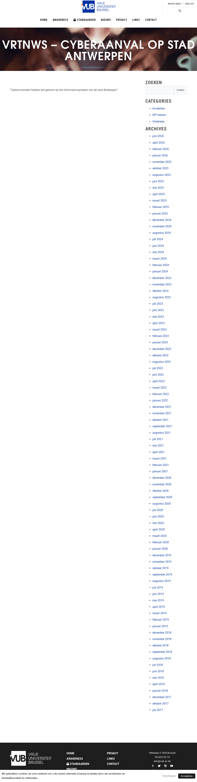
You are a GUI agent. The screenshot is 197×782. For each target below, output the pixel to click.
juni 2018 (158, 671)
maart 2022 (159, 387)
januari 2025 (160, 213)
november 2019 (161, 561)
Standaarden (84, 20)
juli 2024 (157, 239)
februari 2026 (160, 149)
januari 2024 (160, 271)
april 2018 (158, 684)
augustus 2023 (161, 297)
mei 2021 (158, 445)
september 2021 (162, 426)
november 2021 (161, 413)
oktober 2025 (160, 168)
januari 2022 (160, 400)
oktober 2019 (160, 568)
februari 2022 (160, 394)
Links (136, 20)
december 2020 (161, 477)
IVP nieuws (159, 115)
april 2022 (158, 381)
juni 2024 (158, 245)
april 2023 (158, 323)
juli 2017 (157, 710)
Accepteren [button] (187, 776)
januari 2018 (160, 690)
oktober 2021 (160, 420)
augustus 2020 (161, 503)
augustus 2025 (161, 175)
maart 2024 (159, 258)
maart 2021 (159, 458)
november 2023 (161, 284)
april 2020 (158, 529)
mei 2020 (158, 523)
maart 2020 (159, 536)
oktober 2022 (160, 355)
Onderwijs (158, 121)
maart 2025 (159, 200)
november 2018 (161, 639)
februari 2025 (160, 207)
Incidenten (158, 108)
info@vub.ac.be (162, 761)
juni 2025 (158, 181)
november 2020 (161, 484)
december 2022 (161, 349)
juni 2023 (158, 310)
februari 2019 (160, 619)
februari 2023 (160, 336)
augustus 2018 (161, 658)
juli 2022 (157, 368)
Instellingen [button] (169, 775)
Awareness (60, 20)
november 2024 (161, 226)
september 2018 (162, 652)
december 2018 (161, 632)
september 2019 (162, 574)
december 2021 (161, 407)
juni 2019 (158, 594)
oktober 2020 (160, 490)
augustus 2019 (161, 581)
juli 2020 (157, 510)
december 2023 (161, 278)
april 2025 (158, 194)
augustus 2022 (161, 361)
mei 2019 (158, 600)
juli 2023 (157, 303)
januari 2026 (160, 155)
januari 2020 (160, 548)
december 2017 (161, 697)
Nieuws (106, 20)
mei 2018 (158, 677)
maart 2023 (159, 329)
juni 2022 (158, 374)
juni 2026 (158, 136)
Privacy (121, 20)
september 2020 (162, 497)
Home (44, 20)
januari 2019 (160, 626)
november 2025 (161, 162)
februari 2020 (160, 542)
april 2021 (158, 452)
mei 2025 (158, 187)
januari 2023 (160, 342)
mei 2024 (158, 252)
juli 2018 (157, 665)
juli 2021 (157, 439)
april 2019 (158, 606)
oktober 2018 (160, 645)
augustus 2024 (161, 232)
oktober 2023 (160, 291)
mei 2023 (158, 316)
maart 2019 (159, 613)
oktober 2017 (160, 703)
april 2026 (158, 142)
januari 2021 (160, 471)
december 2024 (161, 220)
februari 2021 (160, 465)
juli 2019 (157, 587)
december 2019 (161, 555)
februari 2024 (160, 265)
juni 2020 (158, 516)
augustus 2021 (161, 432)
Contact (151, 20)
